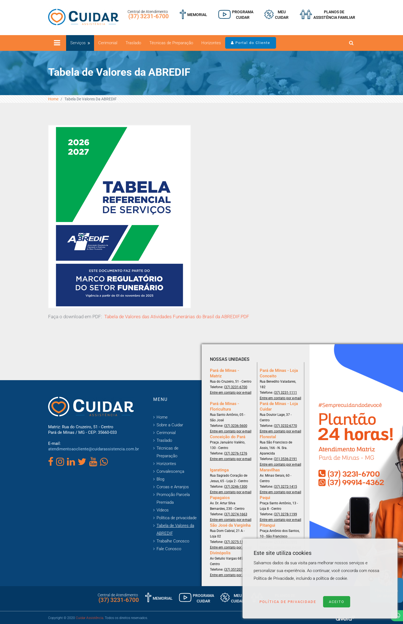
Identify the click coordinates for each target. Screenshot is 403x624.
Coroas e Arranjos (173, 486)
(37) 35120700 (235, 569)
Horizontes (211, 42)
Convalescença (170, 471)
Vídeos (163, 510)
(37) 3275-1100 (235, 542)
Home (53, 99)
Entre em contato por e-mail (230, 393)
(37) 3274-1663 (235, 514)
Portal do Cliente (250, 43)
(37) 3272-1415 (285, 487)
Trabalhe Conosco (173, 541)
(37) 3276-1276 (235, 453)
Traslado (133, 42)
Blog (160, 479)
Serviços (78, 42)
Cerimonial (107, 42)
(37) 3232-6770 (285, 426)
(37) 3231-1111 (285, 393)
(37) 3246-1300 (235, 487)
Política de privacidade (177, 517)
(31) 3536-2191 (285, 459)
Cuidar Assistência (89, 618)
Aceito (336, 602)
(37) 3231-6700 (148, 16)
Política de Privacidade (287, 602)
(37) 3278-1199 (285, 514)
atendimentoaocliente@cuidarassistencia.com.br (93, 449)
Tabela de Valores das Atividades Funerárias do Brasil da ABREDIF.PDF (176, 316)
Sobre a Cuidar (170, 424)
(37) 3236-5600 (235, 426)
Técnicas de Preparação (171, 42)
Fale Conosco (169, 548)
